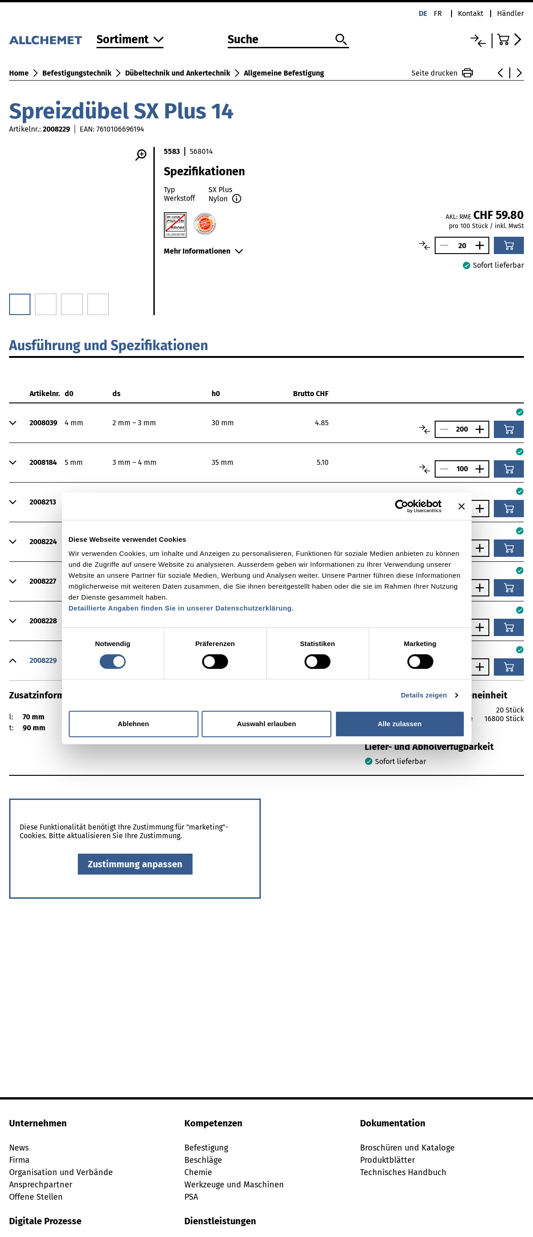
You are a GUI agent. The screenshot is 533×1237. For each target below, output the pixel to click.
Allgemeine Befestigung (284, 73)
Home (19, 73)
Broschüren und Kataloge (407, 1148)
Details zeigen (424, 695)
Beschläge (203, 1160)
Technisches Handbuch (403, 1172)
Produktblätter (387, 1160)
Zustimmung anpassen (135, 864)
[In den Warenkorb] (509, 245)
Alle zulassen (399, 724)
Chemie (198, 1172)
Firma (19, 1160)
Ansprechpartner (40, 1185)
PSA (191, 1197)
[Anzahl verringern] (442, 245)
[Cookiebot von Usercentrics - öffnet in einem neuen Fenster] (402, 506)
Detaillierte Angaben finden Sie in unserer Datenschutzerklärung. (181, 608)
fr (438, 13)
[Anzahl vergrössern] (482, 245)
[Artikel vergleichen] (424, 245)
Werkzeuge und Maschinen (234, 1185)
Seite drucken (442, 72)
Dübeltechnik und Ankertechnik (177, 73)
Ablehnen (133, 724)
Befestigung (206, 1148)
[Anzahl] (462, 245)
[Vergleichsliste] (478, 40)
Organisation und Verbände (61, 1172)
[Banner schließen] (461, 506)
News (19, 1148)
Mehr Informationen (203, 251)
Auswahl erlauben (266, 724)
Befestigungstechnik (77, 73)
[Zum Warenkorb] (510, 39)
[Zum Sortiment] (130, 40)
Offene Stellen (36, 1197)
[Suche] (289, 40)
